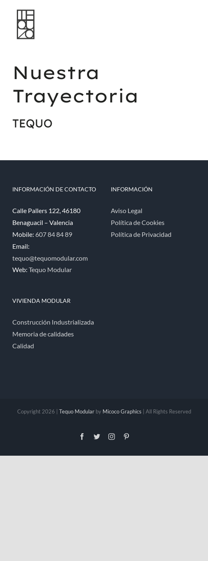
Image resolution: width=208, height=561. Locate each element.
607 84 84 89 (53, 234)
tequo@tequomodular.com (50, 258)
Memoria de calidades (43, 334)
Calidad (23, 346)
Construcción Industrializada (53, 322)
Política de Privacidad (141, 234)
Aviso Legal (126, 210)
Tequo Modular (50, 269)
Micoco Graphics (122, 411)
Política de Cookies (138, 222)
